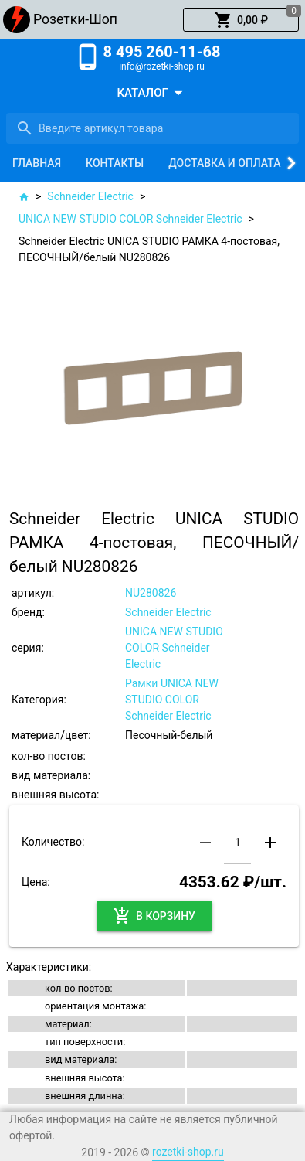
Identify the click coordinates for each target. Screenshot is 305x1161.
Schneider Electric (90, 196)
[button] (241, 20)
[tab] (36, 163)
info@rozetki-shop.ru (162, 66)
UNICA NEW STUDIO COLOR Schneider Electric (130, 219)
